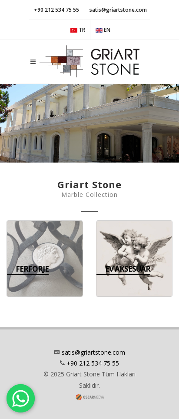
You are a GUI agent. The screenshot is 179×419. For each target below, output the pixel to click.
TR (77, 30)
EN (103, 30)
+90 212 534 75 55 (56, 9)
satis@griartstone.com (118, 9)
